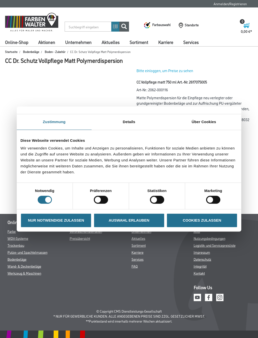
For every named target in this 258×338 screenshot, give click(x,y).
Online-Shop (16, 42)
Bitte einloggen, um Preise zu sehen (164, 70)
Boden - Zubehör (55, 51)
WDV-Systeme (17, 238)
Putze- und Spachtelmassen (27, 252)
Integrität (200, 266)
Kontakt (199, 273)
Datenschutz (202, 259)
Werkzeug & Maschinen (24, 273)
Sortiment (138, 42)
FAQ (134, 266)
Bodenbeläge (31, 51)
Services (191, 42)
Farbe (11, 231)
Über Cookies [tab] (204, 122)
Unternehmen (78, 42)
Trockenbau (15, 245)
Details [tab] (129, 122)
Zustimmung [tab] (54, 122)
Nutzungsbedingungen (209, 238)
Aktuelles (111, 42)
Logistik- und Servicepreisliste (215, 245)
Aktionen (46, 42)
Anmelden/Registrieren (230, 3)
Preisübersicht (80, 238)
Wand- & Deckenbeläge (24, 266)
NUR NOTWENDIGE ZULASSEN (56, 220)
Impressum (202, 252)
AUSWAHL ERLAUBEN (129, 220)
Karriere (165, 42)
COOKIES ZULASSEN (202, 220)
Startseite (11, 51)
